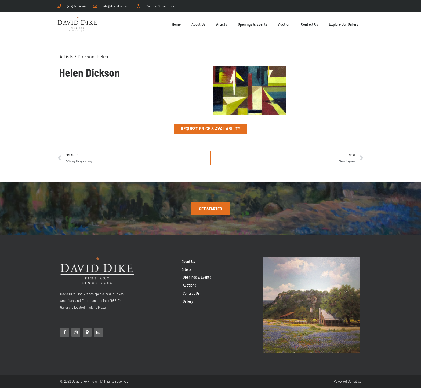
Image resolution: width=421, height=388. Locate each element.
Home (176, 24)
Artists (221, 24)
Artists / (69, 56)
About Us (198, 24)
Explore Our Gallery (343, 24)
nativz (356, 381)
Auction (284, 24)
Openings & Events (252, 24)
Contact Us (309, 24)
